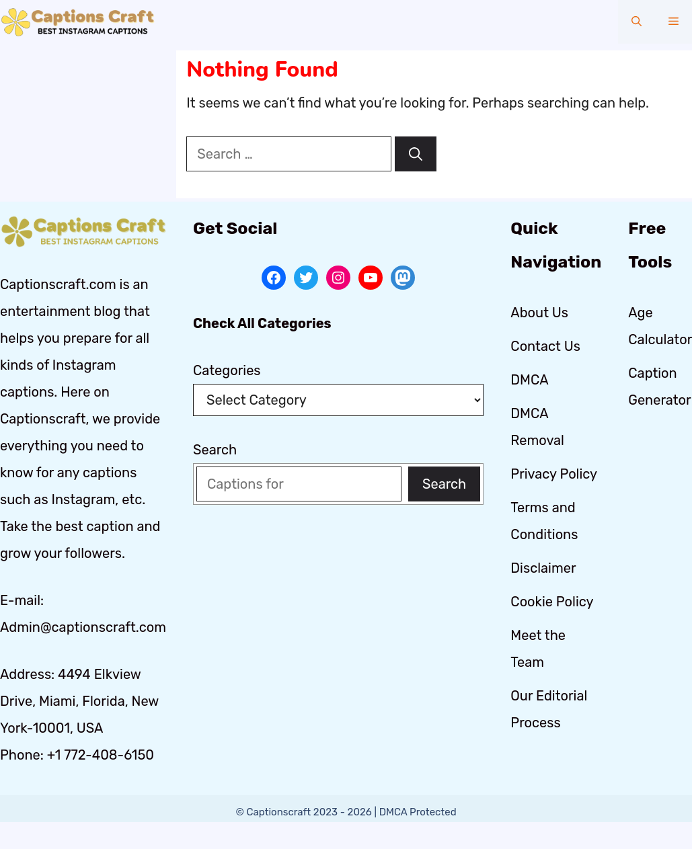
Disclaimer (543, 568)
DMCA (529, 380)
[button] (636, 22)
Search (215, 450)
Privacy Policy (553, 474)
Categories (227, 370)
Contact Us (545, 346)
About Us (539, 313)
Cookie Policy (551, 602)
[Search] (415, 153)
